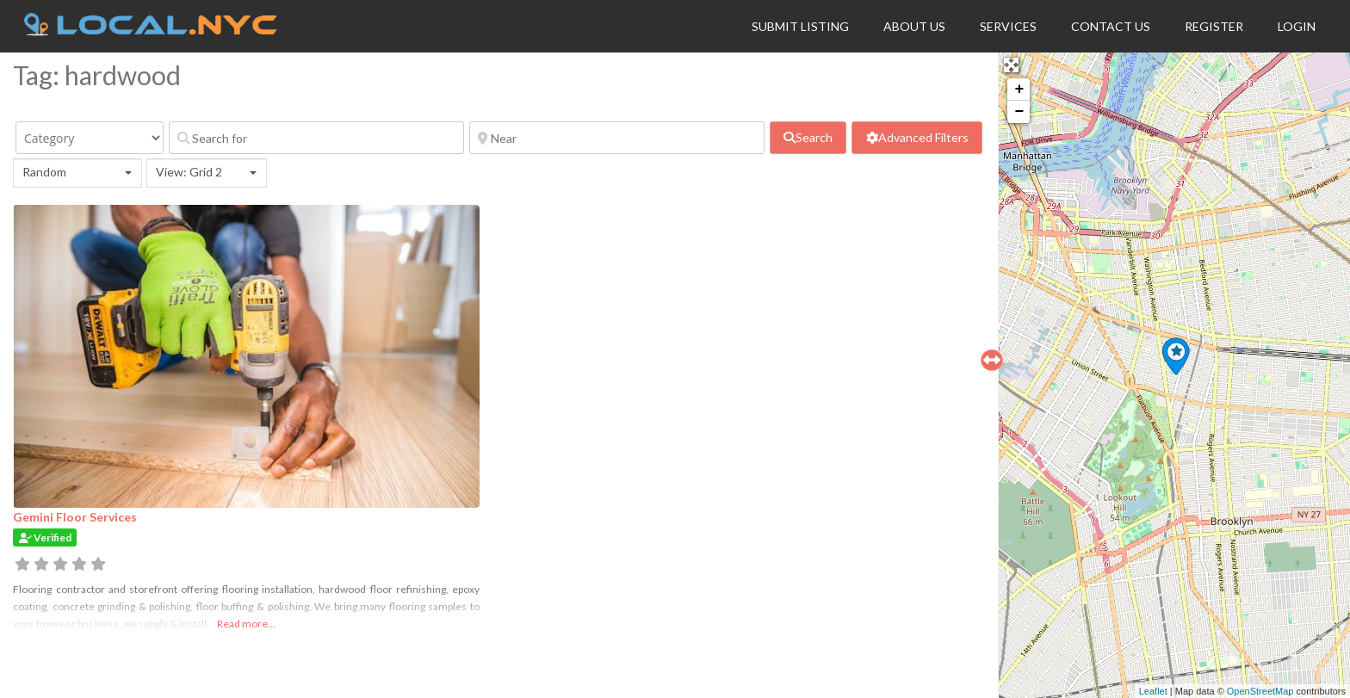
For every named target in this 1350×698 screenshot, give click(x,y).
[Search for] (316, 137)
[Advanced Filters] (916, 137)
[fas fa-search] (808, 137)
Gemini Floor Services (75, 517)
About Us (914, 26)
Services (1008, 26)
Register (1214, 26)
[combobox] (77, 173)
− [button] (1019, 112)
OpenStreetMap (1260, 691)
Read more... (246, 623)
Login (1297, 26)
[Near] (617, 137)
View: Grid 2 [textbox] (189, 171)
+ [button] (1019, 89)
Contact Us (1110, 26)
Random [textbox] (44, 171)
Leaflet (1153, 691)
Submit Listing (800, 26)
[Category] (89, 137)
